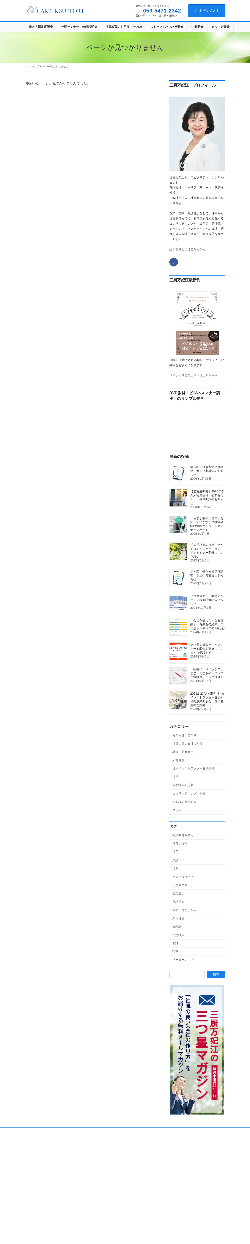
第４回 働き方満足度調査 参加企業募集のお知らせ (206, 575)
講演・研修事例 (182, 752)
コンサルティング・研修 (189, 793)
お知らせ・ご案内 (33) (109, 1156)
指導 (175, 951)
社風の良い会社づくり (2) (111, 1163)
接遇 (175, 868)
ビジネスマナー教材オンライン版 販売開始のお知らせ (207, 599)
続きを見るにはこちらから (187, 249)
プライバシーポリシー (85, 1131)
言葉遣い (178, 893)
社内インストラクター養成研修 (193, 768)
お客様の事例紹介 (184, 801)
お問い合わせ (206, 10)
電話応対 (178, 901)
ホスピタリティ (182, 876)
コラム (176, 810)
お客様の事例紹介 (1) (108, 1216)
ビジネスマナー (182, 885)
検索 (216, 974)
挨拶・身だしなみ (184, 910)
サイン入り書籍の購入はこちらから (193, 375)
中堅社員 (178, 935)
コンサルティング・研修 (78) (113, 1208)
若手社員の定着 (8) (107, 1201)
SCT (175, 943)
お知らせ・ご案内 (184, 735)
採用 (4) (100, 1193)
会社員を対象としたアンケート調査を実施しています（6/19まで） (206, 648)
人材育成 (178, 760)
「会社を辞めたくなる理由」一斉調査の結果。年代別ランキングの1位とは (207, 624)
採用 (175, 777)
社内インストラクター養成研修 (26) (117, 1186)
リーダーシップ (182, 959)
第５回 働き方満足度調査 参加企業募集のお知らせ (206, 470)
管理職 (176, 926)
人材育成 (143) (104, 1178)
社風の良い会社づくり (187, 743)
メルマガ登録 (114, 1131)
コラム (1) (102, 1223)
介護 (175, 860)
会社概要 (34, 1131)
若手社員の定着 (182, 785)
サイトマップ (138, 1131)
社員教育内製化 (182, 835)
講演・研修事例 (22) (108, 1171)
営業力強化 (179, 843)
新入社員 (178, 918)
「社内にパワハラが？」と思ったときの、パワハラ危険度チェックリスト (206, 673)
